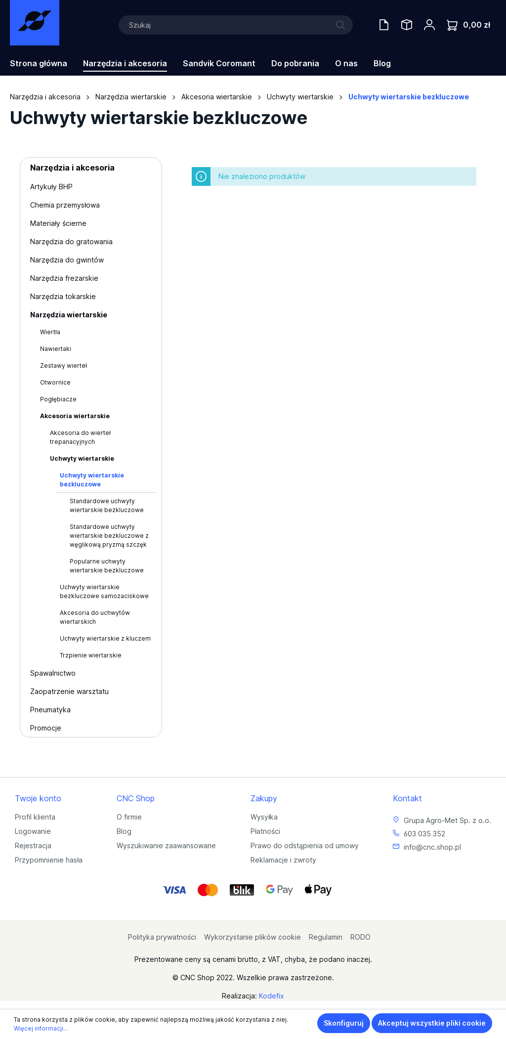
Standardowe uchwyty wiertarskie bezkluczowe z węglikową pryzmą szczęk (109, 535)
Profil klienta (35, 817)
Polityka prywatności (162, 937)
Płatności (265, 831)
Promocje (45, 728)
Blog (124, 831)
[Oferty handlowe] (384, 24)
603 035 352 (424, 833)
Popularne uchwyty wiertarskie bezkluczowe (107, 566)
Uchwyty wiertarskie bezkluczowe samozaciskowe (104, 591)
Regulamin (325, 937)
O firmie (129, 817)
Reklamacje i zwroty (283, 860)
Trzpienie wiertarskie (91, 655)
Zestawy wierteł (63, 365)
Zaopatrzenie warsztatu (69, 691)
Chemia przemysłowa (65, 205)
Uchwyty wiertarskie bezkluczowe (92, 480)
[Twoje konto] (429, 24)
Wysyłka (264, 817)
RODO (360, 937)
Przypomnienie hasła (49, 860)
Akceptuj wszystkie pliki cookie (432, 1023)
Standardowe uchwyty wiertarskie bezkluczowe (107, 505)
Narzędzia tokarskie (63, 296)
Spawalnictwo (53, 673)
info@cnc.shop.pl (432, 847)
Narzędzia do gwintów (67, 260)
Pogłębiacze (58, 399)
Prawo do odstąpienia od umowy (305, 845)
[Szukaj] (236, 25)
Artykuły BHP (51, 186)
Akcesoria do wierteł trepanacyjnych (80, 437)
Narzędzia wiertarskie (68, 314)
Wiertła (50, 332)
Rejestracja (33, 845)
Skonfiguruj (344, 1023)
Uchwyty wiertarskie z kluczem (105, 638)
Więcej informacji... (41, 1028)
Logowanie (33, 831)
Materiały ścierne (58, 223)
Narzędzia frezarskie (64, 278)
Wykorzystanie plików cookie (252, 937)
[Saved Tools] (406, 24)
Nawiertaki (55, 348)
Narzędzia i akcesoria (72, 168)
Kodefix (271, 996)
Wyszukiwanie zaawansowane (166, 845)
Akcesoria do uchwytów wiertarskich (95, 617)
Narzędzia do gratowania (71, 241)
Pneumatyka (50, 709)
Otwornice (55, 382)
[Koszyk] (468, 25)
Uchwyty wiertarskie (82, 458)
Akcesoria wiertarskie (75, 416)
